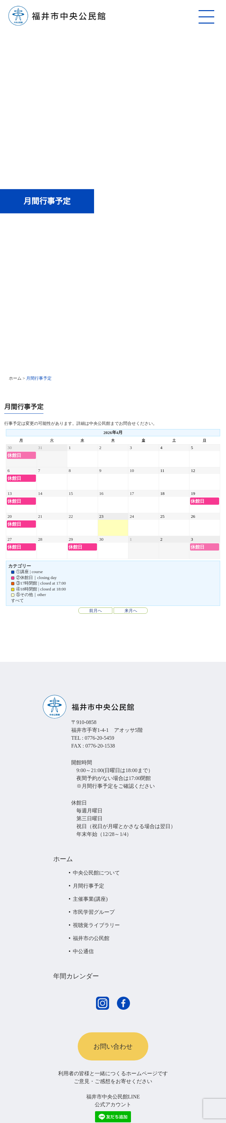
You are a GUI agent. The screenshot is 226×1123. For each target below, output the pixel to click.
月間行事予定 (88, 886)
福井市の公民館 (91, 938)
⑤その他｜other (28, 594)
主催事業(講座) (90, 899)
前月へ (95, 610)
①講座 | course (27, 571)
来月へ (130, 610)
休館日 (14, 455)
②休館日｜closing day (34, 577)
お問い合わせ (113, 1046)
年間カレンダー (76, 976)
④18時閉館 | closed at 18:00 (38, 589)
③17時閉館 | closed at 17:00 (38, 583)
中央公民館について (96, 873)
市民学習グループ (94, 912)
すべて (17, 600)
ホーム (63, 858)
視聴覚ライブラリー (96, 925)
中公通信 (83, 951)
